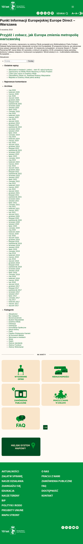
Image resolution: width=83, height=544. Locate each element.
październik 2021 (15, 197)
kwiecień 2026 (14, 92)
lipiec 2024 (13, 133)
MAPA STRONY (10, 515)
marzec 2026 (14, 94)
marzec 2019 (14, 257)
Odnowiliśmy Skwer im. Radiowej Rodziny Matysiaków (29, 75)
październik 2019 (15, 243)
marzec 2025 (14, 117)
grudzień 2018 (14, 263)
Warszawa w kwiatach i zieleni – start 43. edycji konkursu (30, 70)
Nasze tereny (14, 329)
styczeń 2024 (14, 144)
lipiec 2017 (13, 296)
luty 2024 (12, 142)
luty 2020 (12, 236)
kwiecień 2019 (14, 255)
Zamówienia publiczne (57, 481)
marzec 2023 (14, 164)
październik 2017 (15, 290)
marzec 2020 (14, 234)
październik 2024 (15, 127)
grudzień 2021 (14, 193)
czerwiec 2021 (14, 205)
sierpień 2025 (14, 108)
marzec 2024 (14, 141)
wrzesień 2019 (14, 245)
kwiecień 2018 (14, 278)
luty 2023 (12, 166)
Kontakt (47, 495)
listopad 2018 (14, 265)
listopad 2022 (14, 172)
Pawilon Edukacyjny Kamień (19, 333)
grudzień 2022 (14, 170)
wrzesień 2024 (14, 129)
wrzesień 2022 (14, 175)
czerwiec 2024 (14, 135)
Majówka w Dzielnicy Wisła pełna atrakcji (24, 77)
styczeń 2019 (14, 261)
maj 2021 (12, 207)
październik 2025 (15, 104)
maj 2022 (12, 183)
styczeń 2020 (14, 238)
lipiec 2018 (13, 273)
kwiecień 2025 (14, 115)
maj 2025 (12, 113)
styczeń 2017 (14, 305)
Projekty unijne (12, 510)
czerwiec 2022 (14, 181)
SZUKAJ (62, 13)
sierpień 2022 (14, 177)
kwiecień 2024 (14, 139)
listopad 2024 (14, 125)
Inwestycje (13, 326)
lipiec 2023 (13, 156)
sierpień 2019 (14, 247)
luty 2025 (12, 119)
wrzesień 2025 (14, 106)
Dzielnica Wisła (14, 322)
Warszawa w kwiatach (17, 337)
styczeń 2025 (14, 121)
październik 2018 (15, 267)
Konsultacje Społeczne (17, 327)
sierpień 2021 (14, 201)
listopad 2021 (14, 195)
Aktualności (13, 314)
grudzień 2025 (14, 100)
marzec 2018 (14, 280)
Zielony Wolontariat (16, 347)
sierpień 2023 (14, 154)
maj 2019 (12, 253)
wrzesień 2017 (14, 292)
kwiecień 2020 (14, 232)
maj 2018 (12, 276)
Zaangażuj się (11, 486)
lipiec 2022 (13, 179)
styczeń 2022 (14, 191)
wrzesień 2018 (14, 269)
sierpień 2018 (14, 271)
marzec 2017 (14, 304)
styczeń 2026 (14, 98)
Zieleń (11, 341)
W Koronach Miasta (16, 335)
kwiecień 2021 (14, 208)
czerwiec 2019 (14, 251)
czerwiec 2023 (14, 158)
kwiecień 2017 (14, 302)
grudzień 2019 (14, 240)
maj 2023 (12, 160)
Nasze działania (12, 481)
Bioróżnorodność (15, 318)
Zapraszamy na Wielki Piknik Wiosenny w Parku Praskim (30, 72)
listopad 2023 (14, 148)
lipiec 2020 (13, 226)
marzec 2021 (14, 210)
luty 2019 (12, 259)
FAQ (44, 486)
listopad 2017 (14, 288)
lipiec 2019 (13, 249)
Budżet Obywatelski (16, 320)
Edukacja (12, 324)
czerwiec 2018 (14, 274)
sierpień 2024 (14, 131)
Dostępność (50, 490)
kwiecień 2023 (14, 162)
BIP (4, 500)
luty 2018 (12, 282)
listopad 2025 (14, 102)
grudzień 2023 (14, 146)
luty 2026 (12, 96)
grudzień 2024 (14, 123)
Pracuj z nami (51, 476)
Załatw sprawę (12, 476)
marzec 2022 (14, 187)
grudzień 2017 (14, 286)
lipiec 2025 (13, 110)
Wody (11, 339)
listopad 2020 (14, 218)
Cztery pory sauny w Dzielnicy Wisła (22, 73)
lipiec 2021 (13, 203)
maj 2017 (12, 300)
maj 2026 (12, 90)
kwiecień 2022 (14, 185)
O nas (45, 471)
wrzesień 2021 (14, 199)
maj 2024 (12, 137)
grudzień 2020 (14, 216)
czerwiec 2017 (14, 298)
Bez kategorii (14, 316)
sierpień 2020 (14, 224)
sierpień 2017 (14, 294)
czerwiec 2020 (14, 228)
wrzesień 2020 (14, 222)
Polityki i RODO (12, 505)
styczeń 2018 (14, 284)
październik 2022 (15, 174)
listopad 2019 (14, 241)
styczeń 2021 (14, 214)
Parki (11, 331)
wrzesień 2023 (14, 152)
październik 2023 (15, 150)
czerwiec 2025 (14, 111)
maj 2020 (12, 230)
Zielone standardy (15, 343)
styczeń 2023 (14, 168)
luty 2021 (12, 212)
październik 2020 (15, 220)
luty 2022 (12, 189)
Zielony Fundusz (15, 345)
